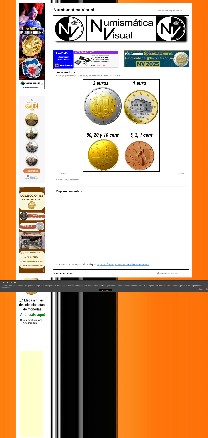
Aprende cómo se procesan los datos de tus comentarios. (123, 264)
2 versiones (62, 174)
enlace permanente (71, 180)
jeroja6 (62, 76)
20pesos (181, 174)
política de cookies (172, 286)
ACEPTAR (105, 290)
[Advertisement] (31, 394)
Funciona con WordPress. (169, 274)
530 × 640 (112, 76)
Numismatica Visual (73, 9)
